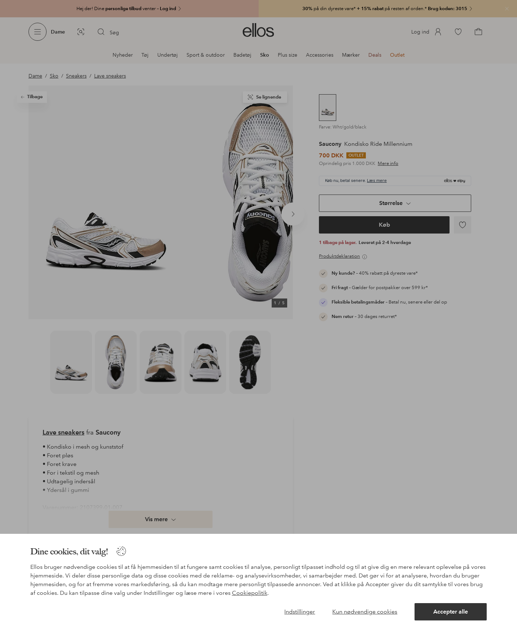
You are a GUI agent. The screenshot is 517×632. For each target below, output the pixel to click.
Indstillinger (299, 611)
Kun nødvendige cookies (364, 611)
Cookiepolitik (249, 592)
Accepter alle (450, 611)
